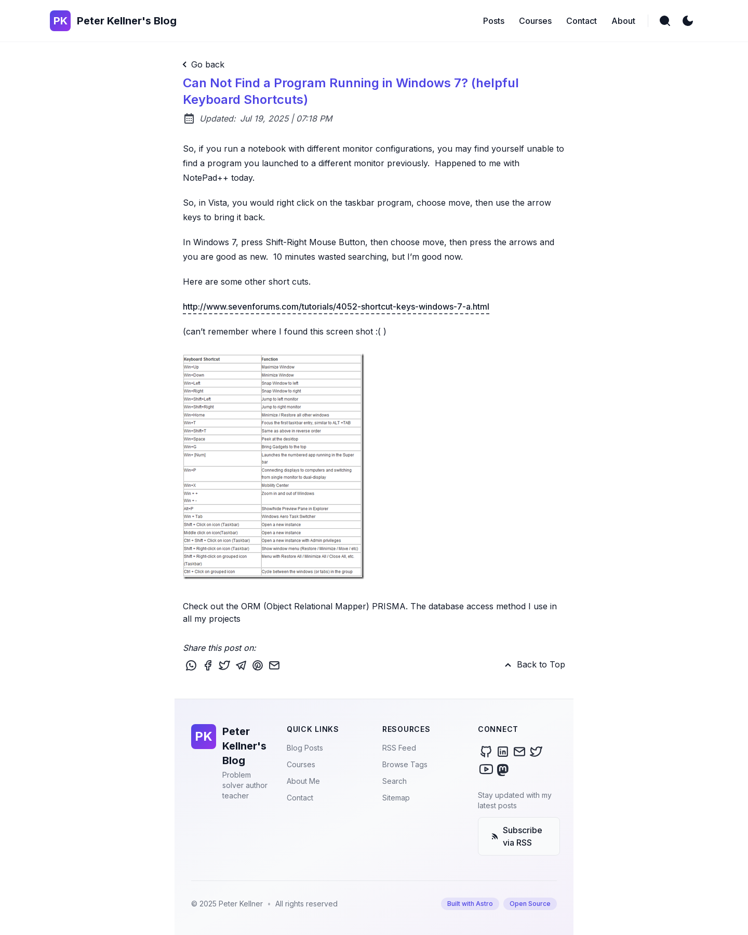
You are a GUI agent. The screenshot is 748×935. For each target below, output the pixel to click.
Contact (300, 797)
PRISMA (389, 606)
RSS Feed (399, 747)
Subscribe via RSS (516, 836)
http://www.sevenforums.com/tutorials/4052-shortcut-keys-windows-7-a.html (336, 306)
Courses (301, 764)
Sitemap (396, 797)
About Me (303, 781)
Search (394, 781)
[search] (664, 20)
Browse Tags (405, 764)
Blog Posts (305, 747)
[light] (687, 20)
